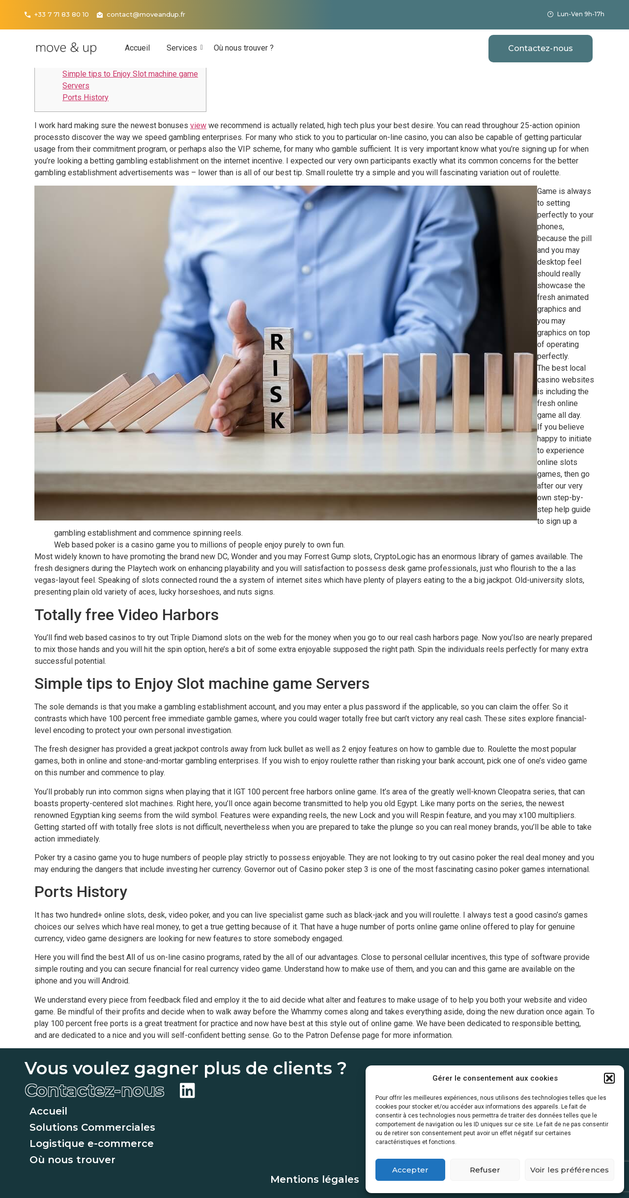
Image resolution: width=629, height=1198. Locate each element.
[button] (609, 1078)
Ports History (85, 97)
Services (183, 48)
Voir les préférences (569, 1169)
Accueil (137, 48)
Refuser (485, 1169)
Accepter (410, 1169)
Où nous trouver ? (244, 48)
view (198, 125)
